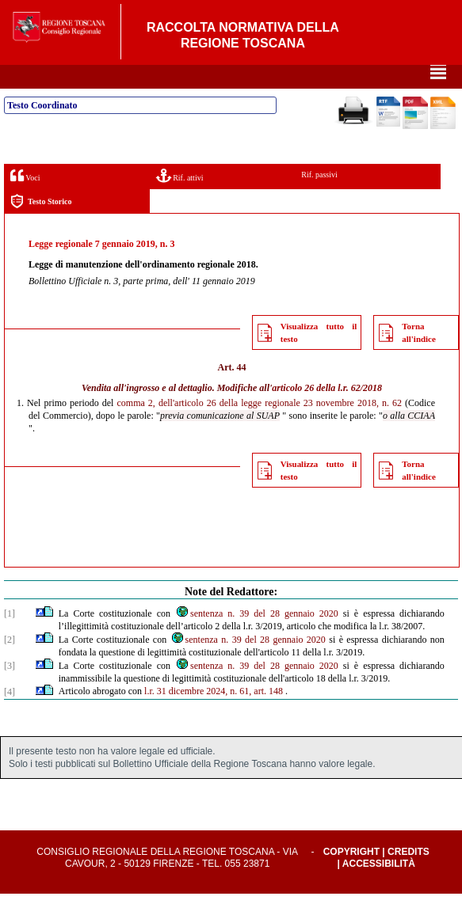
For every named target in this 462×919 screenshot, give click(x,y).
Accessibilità (378, 888)
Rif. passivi (319, 200)
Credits (409, 877)
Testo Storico (40, 226)
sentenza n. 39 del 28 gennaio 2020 (256, 638)
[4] (9, 717)
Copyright (351, 877)
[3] (9, 691)
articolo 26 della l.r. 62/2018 (327, 413)
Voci (25, 200)
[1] (9, 638)
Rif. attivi (180, 200)
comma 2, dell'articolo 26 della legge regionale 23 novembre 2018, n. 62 (259, 428)
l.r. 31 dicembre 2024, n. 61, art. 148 (213, 716)
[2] (9, 664)
